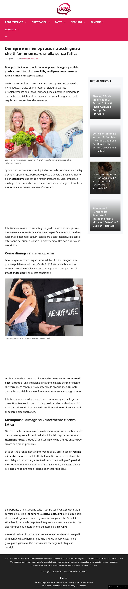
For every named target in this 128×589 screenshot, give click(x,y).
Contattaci (82, 571)
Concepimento (17, 22)
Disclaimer (81, 585)
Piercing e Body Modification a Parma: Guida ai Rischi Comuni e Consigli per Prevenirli (102, 105)
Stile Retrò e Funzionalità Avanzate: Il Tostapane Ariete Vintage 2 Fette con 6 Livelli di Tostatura (105, 217)
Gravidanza (42, 22)
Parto (61, 22)
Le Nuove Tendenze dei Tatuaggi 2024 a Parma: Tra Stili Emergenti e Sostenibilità (104, 181)
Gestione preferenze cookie (118, 587)
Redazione (57, 585)
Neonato (79, 22)
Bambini (98, 22)
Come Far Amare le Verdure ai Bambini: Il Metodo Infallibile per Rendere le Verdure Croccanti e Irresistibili (104, 142)
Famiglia (13, 29)
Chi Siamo (46, 585)
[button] (6, 37)
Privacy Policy (69, 585)
